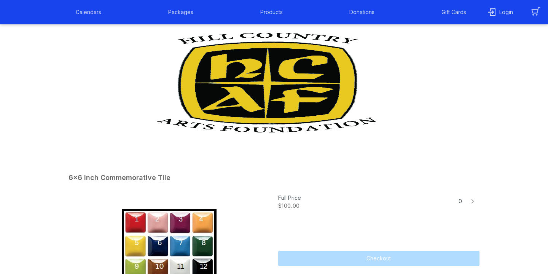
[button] (90, 12)
